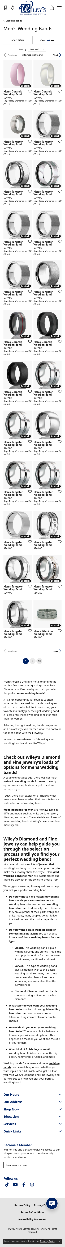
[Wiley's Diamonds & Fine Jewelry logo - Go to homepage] (32, 8)
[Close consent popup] (60, 1241)
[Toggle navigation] (59, 8)
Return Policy (22, 1205)
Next (55, 55)
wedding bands (38, 714)
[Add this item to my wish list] (29, 91)
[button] (52, 7)
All (39, 661)
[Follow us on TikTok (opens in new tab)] (6, 1184)
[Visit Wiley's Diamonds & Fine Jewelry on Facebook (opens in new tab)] (23, 1184)
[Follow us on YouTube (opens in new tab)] (15, 1184)
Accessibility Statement (32, 1219)
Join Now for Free (16, 1165)
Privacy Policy (42, 1205)
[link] (5, 7)
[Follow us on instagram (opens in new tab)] (31, 1184)
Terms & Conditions (32, 1212)
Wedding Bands (14, 20)
